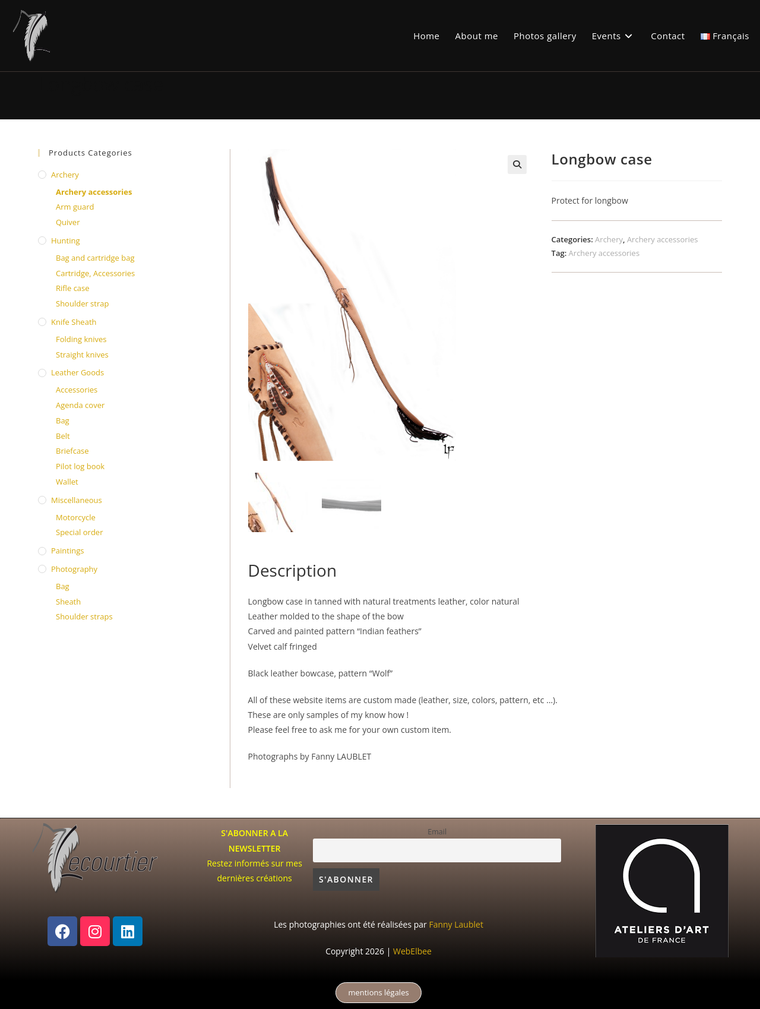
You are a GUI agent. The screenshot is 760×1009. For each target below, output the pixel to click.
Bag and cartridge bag (95, 257)
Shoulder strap (82, 303)
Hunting (65, 240)
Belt (63, 436)
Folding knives (81, 339)
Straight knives (82, 354)
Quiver (68, 222)
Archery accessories (662, 239)
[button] (517, 164)
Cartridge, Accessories (95, 273)
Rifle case (73, 288)
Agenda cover (80, 405)
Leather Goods (77, 372)
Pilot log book (80, 466)
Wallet (67, 481)
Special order (79, 532)
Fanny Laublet (456, 924)
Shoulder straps (84, 616)
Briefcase (72, 450)
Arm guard (75, 206)
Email (437, 832)
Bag (62, 420)
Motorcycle (76, 517)
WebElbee (412, 951)
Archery (609, 239)
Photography (74, 569)
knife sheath (74, 322)
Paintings (67, 550)
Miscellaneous (76, 500)
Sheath (68, 601)
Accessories (76, 389)
